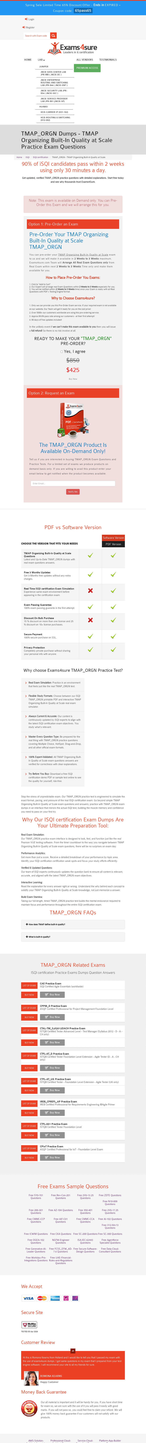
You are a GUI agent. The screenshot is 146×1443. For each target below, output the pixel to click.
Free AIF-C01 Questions (30, 1179)
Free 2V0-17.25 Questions (87, 1170)
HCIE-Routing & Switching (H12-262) (47, 119)
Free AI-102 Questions (87, 1179)
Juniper (36, 67)
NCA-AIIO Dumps (116, 1414)
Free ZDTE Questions (116, 1158)
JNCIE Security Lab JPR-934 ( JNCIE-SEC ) (46, 92)
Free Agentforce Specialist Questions (58, 1198)
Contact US (113, 1427)
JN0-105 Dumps (87, 1408)
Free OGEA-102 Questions (87, 1191)
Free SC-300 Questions (59, 1191)
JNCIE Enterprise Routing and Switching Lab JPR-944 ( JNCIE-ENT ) (46, 83)
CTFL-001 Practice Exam (46, 1083)
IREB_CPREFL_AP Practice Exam (50, 1061)
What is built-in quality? (30, 898)
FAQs (58, 1427)
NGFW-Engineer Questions (116, 1191)
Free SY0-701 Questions (30, 1158)
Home (20, 60)
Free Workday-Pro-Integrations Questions (87, 1207)
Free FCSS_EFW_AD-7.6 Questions (116, 1198)
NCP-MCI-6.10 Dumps (87, 1414)
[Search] (45, 35)
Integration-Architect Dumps (30, 1409)
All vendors (77, 60)
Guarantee (71, 1427)
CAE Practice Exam (43, 948)
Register (21, 27)
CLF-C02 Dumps (58, 1408)
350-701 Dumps (87, 1399)
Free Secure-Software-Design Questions (30, 1207)
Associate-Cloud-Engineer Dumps (58, 1401)
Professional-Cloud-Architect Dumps (59, 1392)
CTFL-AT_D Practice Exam (46, 1016)
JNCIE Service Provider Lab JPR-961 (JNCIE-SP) (46, 100)
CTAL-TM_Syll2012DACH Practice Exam (55, 993)
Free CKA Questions (116, 1185)
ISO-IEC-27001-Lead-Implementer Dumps (116, 1401)
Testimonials (100, 60)
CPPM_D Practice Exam (45, 971)
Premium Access (79, 68)
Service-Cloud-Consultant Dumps (87, 1392)
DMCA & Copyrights (73, 1430)
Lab (33, 60)
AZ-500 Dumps (30, 1399)
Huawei (36, 107)
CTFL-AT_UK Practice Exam (47, 1038)
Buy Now (47, 959)
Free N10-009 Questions (87, 1164)
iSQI (27, 159)
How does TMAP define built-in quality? (37, 886)
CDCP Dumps (116, 1408)
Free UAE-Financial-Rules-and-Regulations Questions (116, 1207)
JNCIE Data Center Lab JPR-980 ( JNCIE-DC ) (45, 73)
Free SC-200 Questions (30, 1191)
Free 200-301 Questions (115, 1164)
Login (22, 19)
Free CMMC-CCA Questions (59, 1180)
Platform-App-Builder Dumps (116, 1392)
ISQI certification (40, 159)
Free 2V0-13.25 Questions (87, 1158)
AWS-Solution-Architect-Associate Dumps (30, 1392)
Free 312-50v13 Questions (116, 1179)
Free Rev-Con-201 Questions (58, 1159)
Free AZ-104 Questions (30, 1170)
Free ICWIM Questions (87, 1185)
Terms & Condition (92, 1427)
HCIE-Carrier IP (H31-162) (46, 112)
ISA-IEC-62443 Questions (30, 1197)
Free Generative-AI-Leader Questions (87, 1198)
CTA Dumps (59, 1414)
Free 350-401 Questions (58, 1170)
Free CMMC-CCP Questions (116, 1171)
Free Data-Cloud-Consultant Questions (59, 1207)
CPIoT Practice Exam (44, 1105)
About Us (45, 1427)
